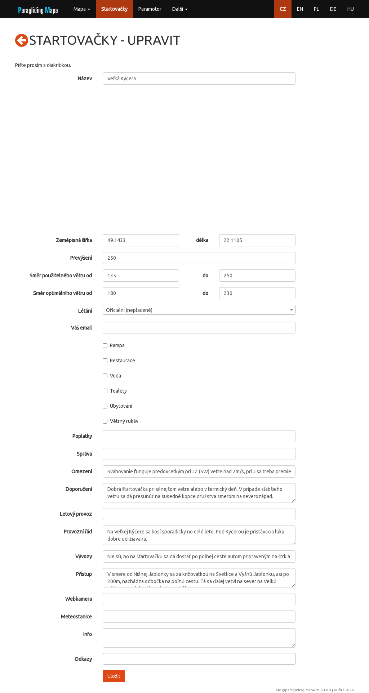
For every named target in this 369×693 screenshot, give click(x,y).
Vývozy (83, 556)
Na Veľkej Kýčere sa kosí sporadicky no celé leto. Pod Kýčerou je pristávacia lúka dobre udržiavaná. (199, 535)
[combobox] (199, 310)
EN (300, 9)
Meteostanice (76, 617)
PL (316, 9)
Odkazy (83, 659)
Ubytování (117, 406)
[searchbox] (107, 658)
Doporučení (79, 489)
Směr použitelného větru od (61, 275)
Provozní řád (78, 532)
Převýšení (81, 258)
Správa (84, 454)
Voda (112, 376)
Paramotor (149, 9)
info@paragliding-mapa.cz (297, 690)
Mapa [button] (82, 9)
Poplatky (82, 436)
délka (202, 240)
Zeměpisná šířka (74, 240)
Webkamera (78, 599)
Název (85, 78)
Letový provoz (76, 514)
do (205, 275)
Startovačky (114, 9)
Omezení (81, 471)
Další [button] (180, 9)
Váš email (81, 328)
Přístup (84, 574)
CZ (283, 9)
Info (87, 634)
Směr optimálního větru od (62, 293)
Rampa (114, 345)
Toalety (115, 391)
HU (350, 9)
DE (333, 9)
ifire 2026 (346, 690)
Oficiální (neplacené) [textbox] (129, 310)
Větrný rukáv (120, 421)
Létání (85, 311)
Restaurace (119, 360)
